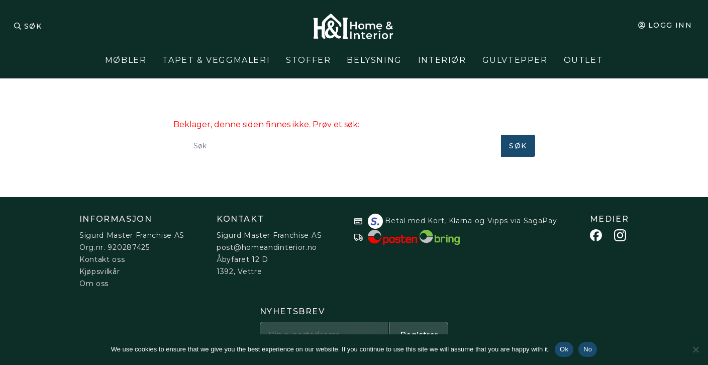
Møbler (126, 60)
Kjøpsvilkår (99, 271)
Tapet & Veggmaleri (216, 60)
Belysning (374, 60)
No (587, 349)
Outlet (583, 60)
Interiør (442, 60)
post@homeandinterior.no (267, 247)
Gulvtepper (515, 60)
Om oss (94, 283)
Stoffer (308, 60)
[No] (695, 349)
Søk (33, 26)
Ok (564, 349)
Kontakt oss (102, 259)
